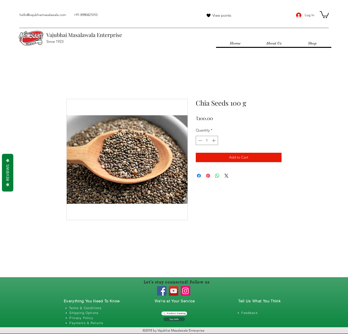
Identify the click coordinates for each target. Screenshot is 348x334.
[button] (324, 14)
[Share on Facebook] (199, 176)
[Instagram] (185, 291)
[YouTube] (173, 291)
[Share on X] (226, 176)
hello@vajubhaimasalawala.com (43, 15)
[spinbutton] (207, 140)
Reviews (7, 173)
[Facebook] (162, 291)
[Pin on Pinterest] (208, 176)
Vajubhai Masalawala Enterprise (84, 34)
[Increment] (214, 140)
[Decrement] (199, 140)
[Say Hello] (174, 319)
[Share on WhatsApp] (217, 176)
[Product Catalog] (174, 313)
